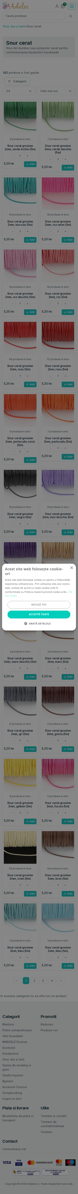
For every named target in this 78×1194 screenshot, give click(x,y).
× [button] (71, 567)
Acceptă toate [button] (39, 614)
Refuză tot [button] (39, 604)
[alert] (39, 597)
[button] (39, 623)
